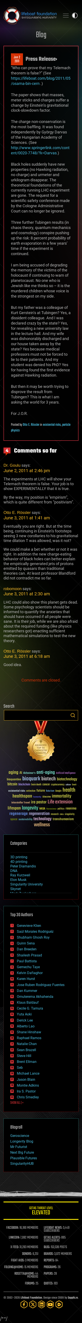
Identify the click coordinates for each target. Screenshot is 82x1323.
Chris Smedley (28, 1097)
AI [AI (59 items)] (20, 773)
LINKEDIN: (14, 1238)
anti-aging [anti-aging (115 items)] (46, 772)
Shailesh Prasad (29, 955)
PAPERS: (48, 1274)
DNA (13, 871)
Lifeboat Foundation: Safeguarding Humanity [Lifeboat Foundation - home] (30, 15)
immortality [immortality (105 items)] (61, 796)
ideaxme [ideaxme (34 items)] (46, 797)
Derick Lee (25, 1020)
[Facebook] (24, 1304)
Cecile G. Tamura (30, 1008)
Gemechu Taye (28, 967)
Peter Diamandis (23, 866)
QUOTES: (48, 1283)
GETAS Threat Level (41, 1211)
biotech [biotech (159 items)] (48, 779)
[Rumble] (59, 1304)
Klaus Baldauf (28, 1002)
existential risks (52, 425)
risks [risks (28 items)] (62, 814)
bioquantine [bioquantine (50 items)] (14, 779)
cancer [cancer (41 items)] (46, 784)
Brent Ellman (27, 1062)
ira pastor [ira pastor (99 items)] (39, 802)
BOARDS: (49, 1254)
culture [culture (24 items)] (68, 785)
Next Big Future (22, 1152)
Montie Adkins (28, 1085)
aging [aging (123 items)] (13, 772)
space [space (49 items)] (13, 819)
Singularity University (26, 884)
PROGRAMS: (50, 1267)
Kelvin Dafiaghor (30, 973)
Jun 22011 (17, 59)
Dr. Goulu (12, 465)
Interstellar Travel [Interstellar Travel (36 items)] (20, 803)
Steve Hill (24, 1056)
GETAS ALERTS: (52, 1238)
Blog (41, 35)
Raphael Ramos (29, 1038)
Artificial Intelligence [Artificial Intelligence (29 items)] (65, 773)
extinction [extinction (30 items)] (30, 791)
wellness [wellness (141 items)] (42, 825)
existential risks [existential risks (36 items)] (16, 791)
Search (73, 715)
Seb (20, 1067)
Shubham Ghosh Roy (33, 937)
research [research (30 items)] (55, 814)
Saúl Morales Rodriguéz (35, 931)
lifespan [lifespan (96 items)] (14, 808)
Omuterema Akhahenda (35, 997)
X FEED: (14, 1247)
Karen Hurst (26, 979)
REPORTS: (49, 1260)
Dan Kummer (27, 991)
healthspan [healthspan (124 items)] (22, 796)
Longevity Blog (21, 1141)
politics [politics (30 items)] (61, 809)
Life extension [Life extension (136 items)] (60, 802)
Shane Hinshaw (29, 1032)
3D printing (18, 857)
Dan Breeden (27, 949)
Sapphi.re (73, 1297)
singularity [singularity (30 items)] (70, 814)
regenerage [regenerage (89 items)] (18, 813)
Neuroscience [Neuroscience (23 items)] (51, 809)
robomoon (12, 588)
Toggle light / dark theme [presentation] (75, 15)
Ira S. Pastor (26, 1091)
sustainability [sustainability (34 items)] (25, 819)
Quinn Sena (26, 943)
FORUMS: (30, 1283)
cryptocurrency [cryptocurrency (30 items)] (58, 784)
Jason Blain (26, 1079)
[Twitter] (32, 1304)
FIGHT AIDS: (17, 1260)
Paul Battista (27, 961)
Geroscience (19, 1136)
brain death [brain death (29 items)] (36, 784)
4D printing (18, 862)
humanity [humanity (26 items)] (37, 797)
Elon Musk (18, 880)
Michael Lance (28, 1073)
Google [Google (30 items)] (58, 791)
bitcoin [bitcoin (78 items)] (12, 784)
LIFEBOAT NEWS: (53, 1228)
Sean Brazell (26, 1050)
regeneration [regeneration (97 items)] (39, 813)
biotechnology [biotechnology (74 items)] (67, 779)
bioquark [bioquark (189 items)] (31, 779)
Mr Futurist (18, 1147)
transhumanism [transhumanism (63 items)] (63, 819)
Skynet (15, 889)
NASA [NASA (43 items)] (42, 809)
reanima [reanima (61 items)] (71, 808)
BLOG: (47, 1247)
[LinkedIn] (41, 1304)
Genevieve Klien (29, 926)
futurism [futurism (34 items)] (50, 791)
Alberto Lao (26, 1026)
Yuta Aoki (24, 1014)
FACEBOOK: (12, 1228)
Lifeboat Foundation (31, 1297)
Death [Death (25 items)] (74, 785)
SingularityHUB (22, 1163)
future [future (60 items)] (41, 791)
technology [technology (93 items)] (42, 819)
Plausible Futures (23, 1158)
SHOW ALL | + (17, 1103)
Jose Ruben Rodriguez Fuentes (41, 985)
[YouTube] (50, 1304)
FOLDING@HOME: (14, 1267)
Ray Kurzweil (20, 875)
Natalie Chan (27, 1044)
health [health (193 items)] (69, 790)
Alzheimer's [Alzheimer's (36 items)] (29, 773)
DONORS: (27, 1254)
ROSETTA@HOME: (24, 1274)
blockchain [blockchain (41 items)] (24, 784)
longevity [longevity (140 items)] (30, 808)
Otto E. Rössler (31, 425)
